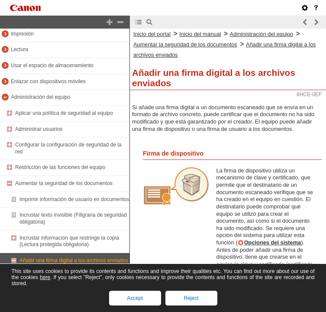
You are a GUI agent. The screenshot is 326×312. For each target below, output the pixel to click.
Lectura (19, 49)
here (45, 277)
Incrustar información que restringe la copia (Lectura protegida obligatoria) (69, 241)
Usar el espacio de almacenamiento (52, 65)
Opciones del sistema (272, 242)
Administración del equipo (40, 97)
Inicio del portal (152, 34)
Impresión (22, 34)
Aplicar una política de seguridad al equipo (64, 113)
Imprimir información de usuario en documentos (74, 199)
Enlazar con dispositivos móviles (48, 81)
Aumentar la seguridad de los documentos (64, 183)
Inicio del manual (200, 34)
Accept (135, 298)
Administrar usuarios (38, 129)
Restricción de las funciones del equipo (60, 167)
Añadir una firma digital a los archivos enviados (73, 260)
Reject (191, 298)
